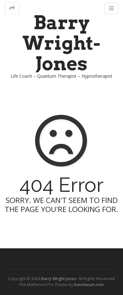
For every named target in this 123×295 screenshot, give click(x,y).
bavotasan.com (89, 284)
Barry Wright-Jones (61, 43)
